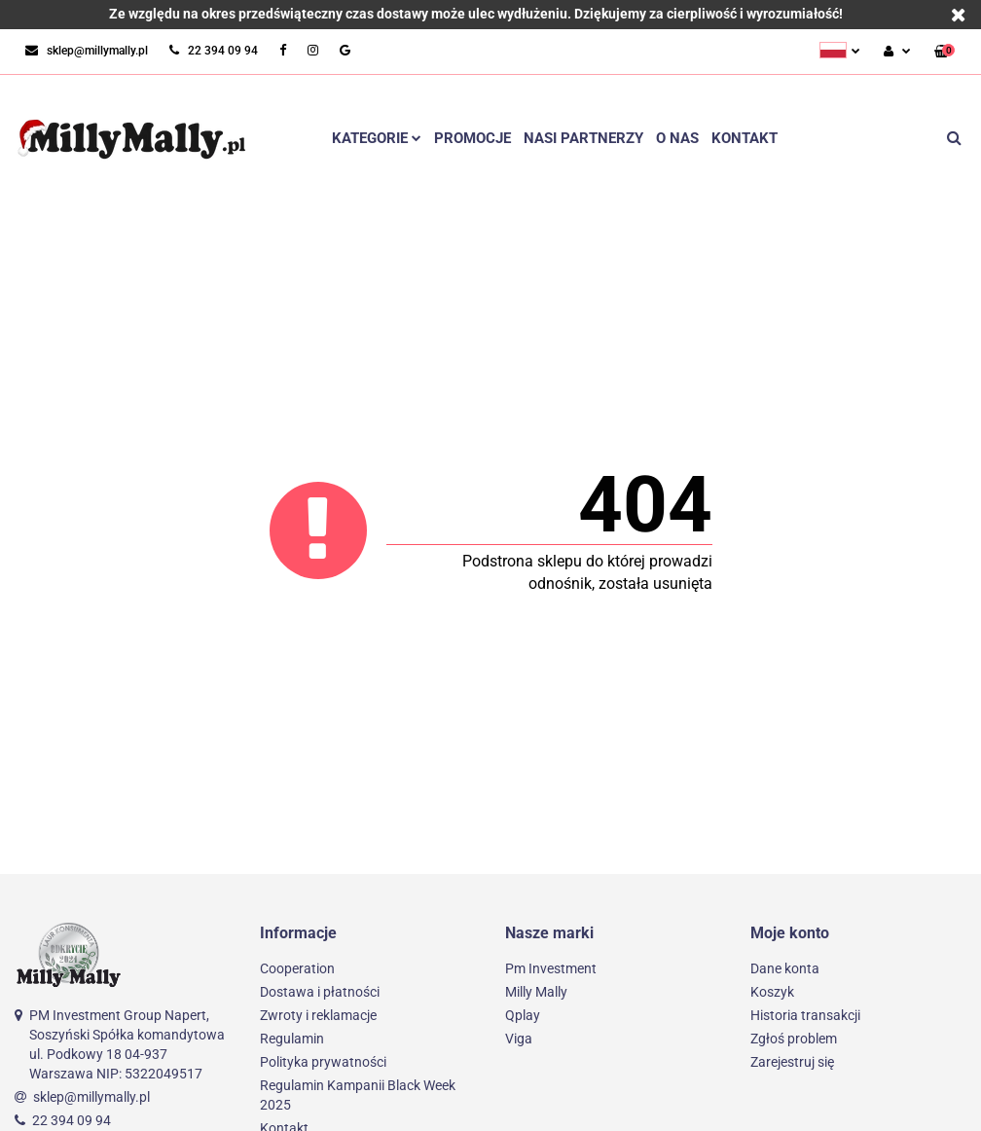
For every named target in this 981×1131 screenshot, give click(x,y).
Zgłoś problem (793, 1038)
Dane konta (784, 968)
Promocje (472, 138)
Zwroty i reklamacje (318, 1015)
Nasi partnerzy (583, 138)
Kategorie (376, 138)
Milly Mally (536, 992)
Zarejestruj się (792, 1062)
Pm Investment (551, 968)
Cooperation (297, 968)
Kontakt (744, 138)
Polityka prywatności (323, 1062)
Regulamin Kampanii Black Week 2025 (357, 1095)
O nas (677, 138)
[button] (944, 52)
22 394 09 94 (71, 1120)
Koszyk (772, 992)
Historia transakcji (805, 1015)
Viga (518, 1038)
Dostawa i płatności (320, 992)
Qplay (522, 1015)
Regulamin (292, 1038)
